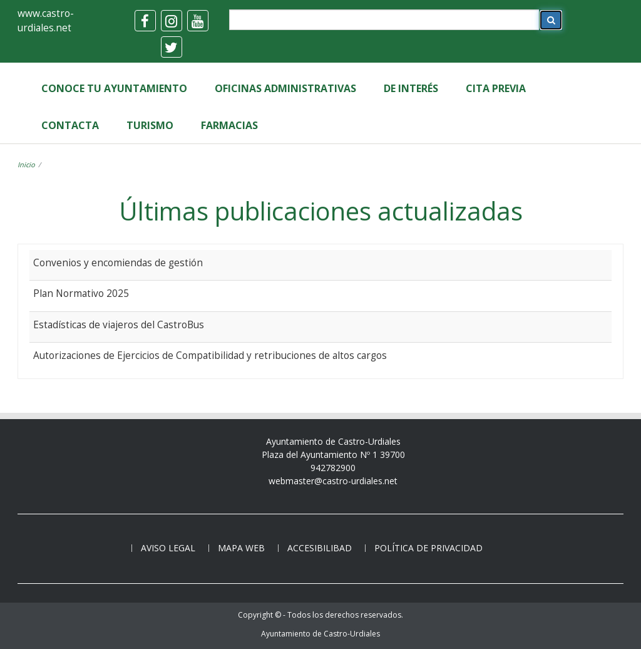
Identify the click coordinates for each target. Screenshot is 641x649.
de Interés (411, 88)
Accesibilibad (319, 548)
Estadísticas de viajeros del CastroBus (118, 324)
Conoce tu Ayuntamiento (114, 88)
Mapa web (241, 548)
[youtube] (197, 20)
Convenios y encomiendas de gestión (118, 262)
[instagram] (171, 20)
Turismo (149, 125)
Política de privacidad (428, 548)
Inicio (26, 164)
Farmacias (229, 125)
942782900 (333, 468)
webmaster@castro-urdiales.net (333, 481)
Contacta (70, 125)
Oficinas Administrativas (285, 88)
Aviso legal (168, 548)
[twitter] (171, 47)
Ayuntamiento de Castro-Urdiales (320, 633)
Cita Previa (496, 88)
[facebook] (145, 20)
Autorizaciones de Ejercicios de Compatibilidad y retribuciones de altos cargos (210, 355)
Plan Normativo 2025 (81, 293)
